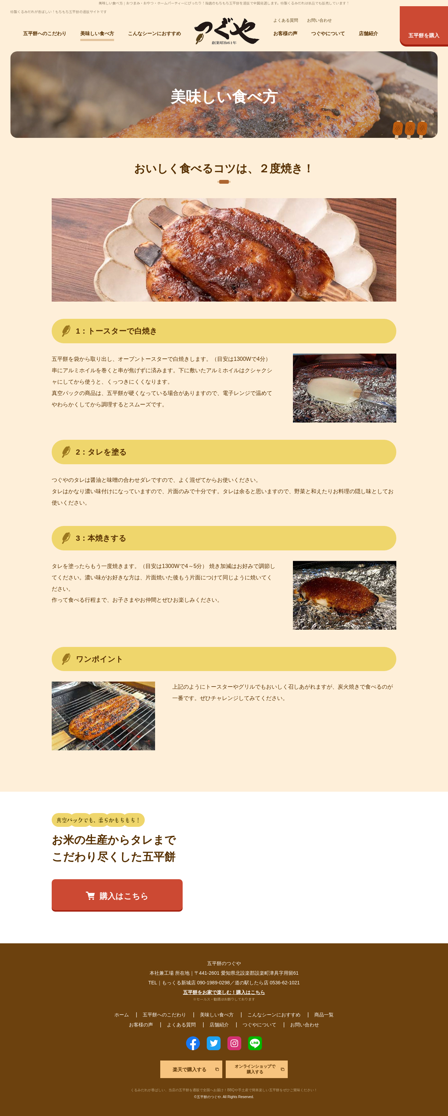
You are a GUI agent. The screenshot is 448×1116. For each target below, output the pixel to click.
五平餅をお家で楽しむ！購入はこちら (224, 992)
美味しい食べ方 (97, 33)
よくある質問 (285, 20)
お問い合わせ (319, 20)
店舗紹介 (368, 33)
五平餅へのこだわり (45, 33)
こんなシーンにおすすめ (154, 33)
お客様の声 (285, 33)
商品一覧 (324, 1014)
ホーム (121, 1014)
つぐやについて (328, 33)
